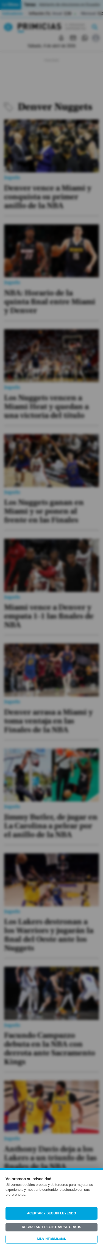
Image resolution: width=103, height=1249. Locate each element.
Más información (51, 1239)
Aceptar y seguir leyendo (51, 1213)
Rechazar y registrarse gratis (51, 1227)
